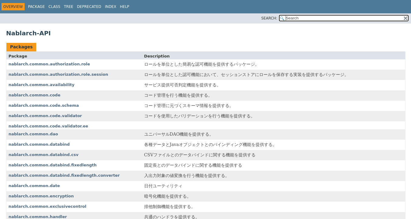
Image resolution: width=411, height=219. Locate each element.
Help (124, 7)
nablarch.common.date (34, 185)
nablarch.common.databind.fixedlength (53, 165)
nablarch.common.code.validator (45, 115)
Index (111, 7)
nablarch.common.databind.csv (43, 154)
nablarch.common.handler (38, 216)
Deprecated (89, 7)
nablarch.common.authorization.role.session (58, 74)
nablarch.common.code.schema (44, 105)
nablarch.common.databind (39, 144)
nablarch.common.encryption (41, 196)
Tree (68, 7)
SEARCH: (269, 18)
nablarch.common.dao (33, 134)
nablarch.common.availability (42, 84)
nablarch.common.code (35, 95)
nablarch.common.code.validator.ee (48, 126)
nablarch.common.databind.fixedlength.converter (64, 175)
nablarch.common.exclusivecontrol (47, 206)
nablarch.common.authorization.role (49, 64)
